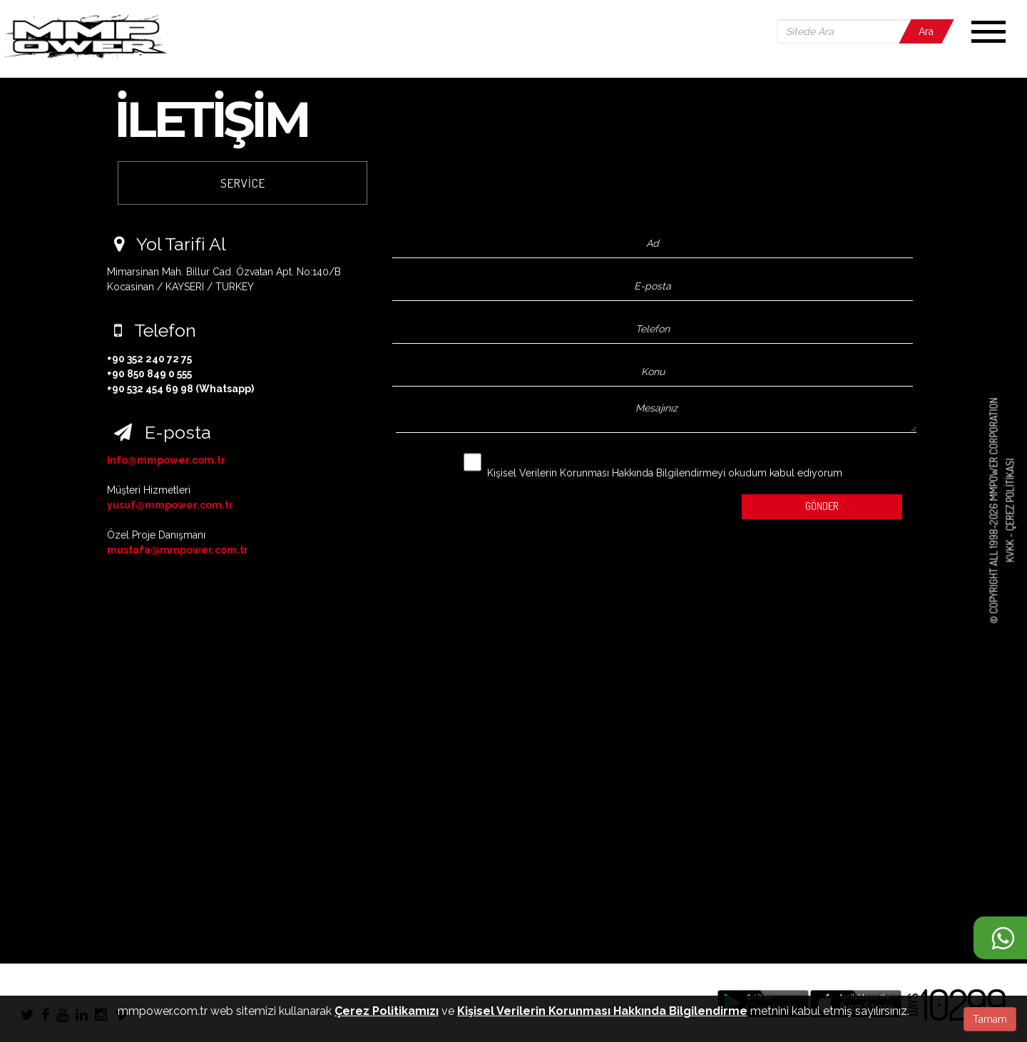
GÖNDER (822, 506)
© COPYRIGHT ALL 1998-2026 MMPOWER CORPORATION (994, 510)
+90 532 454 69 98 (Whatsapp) (180, 388)
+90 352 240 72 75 (149, 358)
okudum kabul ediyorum (653, 463)
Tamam (990, 1019)
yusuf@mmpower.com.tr (170, 505)
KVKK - (1009, 547)
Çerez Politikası (1009, 495)
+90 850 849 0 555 (149, 373)
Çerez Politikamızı (386, 1011)
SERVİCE (242, 182)
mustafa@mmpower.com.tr (177, 550)
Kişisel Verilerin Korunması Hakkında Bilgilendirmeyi (606, 473)
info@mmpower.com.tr (166, 460)
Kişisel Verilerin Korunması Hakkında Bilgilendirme (602, 1011)
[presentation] (479, 503)
